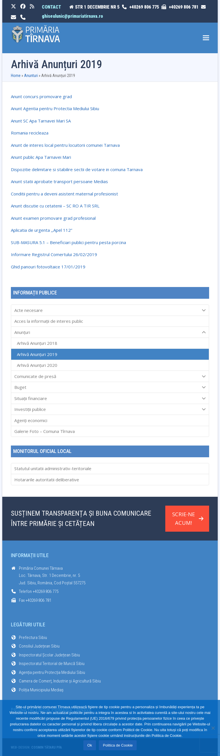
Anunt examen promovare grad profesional (53, 218)
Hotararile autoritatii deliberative (46, 479)
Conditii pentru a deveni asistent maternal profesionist (64, 194)
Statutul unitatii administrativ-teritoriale (52, 468)
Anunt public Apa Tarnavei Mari (41, 157)
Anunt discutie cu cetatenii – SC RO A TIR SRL (55, 206)
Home (16, 75)
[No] (213, 728)
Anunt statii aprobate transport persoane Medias (59, 181)
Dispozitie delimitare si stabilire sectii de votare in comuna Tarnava (77, 169)
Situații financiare (110, 398)
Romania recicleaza (29, 133)
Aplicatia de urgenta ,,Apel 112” (41, 230)
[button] (206, 37)
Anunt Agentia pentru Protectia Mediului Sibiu (55, 108)
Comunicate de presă (110, 376)
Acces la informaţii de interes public (48, 321)
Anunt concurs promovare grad (41, 96)
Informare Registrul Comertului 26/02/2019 (54, 254)
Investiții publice (110, 409)
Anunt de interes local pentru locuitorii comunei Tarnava (65, 145)
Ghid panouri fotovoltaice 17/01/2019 (48, 267)
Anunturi (31, 75)
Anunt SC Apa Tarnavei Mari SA (41, 121)
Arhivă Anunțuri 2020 (37, 365)
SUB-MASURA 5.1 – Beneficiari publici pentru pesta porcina (68, 242)
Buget (110, 387)
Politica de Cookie (118, 745)
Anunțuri (110, 332)
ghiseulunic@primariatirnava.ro (72, 16)
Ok (89, 745)
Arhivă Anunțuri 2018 (37, 343)
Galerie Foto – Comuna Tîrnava (44, 431)
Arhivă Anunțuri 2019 (37, 354)
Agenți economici (30, 420)
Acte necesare (110, 310)
